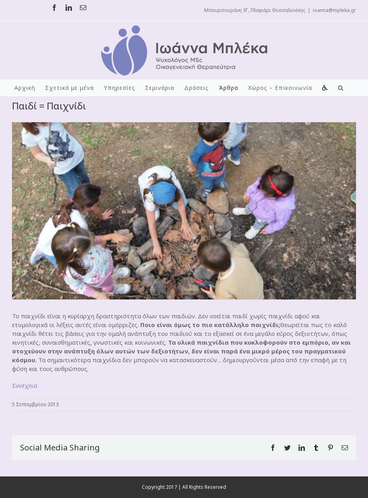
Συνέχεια (24, 385)
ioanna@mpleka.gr (334, 10)
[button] (341, 88)
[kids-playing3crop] (184, 211)
